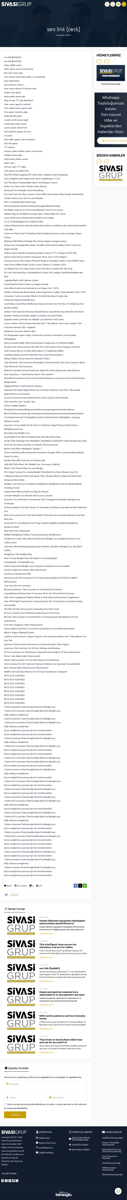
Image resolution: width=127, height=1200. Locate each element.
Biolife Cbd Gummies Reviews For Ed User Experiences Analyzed (35, 671)
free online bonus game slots (18, 108)
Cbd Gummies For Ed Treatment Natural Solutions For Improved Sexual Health (42, 663)
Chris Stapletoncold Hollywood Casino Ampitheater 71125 (32, 178)
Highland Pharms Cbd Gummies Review (23, 385)
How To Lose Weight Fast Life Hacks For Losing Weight (30, 558)
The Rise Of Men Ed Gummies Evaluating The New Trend (31, 608)
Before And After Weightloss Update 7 (23, 448)
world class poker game (15, 123)
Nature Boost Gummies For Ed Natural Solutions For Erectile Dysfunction (39, 628)
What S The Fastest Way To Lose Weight (23, 468)
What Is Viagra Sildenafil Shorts (19, 632)
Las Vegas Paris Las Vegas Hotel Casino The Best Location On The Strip (38, 268)
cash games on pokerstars (16, 170)
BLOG (68, 35)
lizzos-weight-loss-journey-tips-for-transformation (28, 730)
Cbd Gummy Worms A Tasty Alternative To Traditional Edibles (34, 350)
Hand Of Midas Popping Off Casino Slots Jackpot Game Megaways (36, 174)
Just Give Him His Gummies (17, 585)
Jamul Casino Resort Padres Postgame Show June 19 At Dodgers (35, 256)
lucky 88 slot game (13, 115)
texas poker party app (14, 96)
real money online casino (16, 159)
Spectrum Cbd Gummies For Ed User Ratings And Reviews (32, 648)
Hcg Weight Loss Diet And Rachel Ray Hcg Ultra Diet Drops (32, 436)
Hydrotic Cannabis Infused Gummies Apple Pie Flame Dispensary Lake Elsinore (42, 370)
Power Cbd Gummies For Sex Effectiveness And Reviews (31, 659)
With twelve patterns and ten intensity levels (62, 1017)
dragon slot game (12, 92)
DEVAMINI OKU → (47, 933)
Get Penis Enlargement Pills (17, 573)
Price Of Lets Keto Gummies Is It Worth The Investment (31, 444)
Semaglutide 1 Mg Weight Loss (19, 562)
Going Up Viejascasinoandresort (19, 299)
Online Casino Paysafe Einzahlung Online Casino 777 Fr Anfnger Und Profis (40, 252)
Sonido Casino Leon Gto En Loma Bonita (23, 198)
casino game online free (15, 127)
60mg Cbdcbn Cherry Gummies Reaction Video (26, 358)
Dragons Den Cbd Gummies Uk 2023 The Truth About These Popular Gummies (42, 346)
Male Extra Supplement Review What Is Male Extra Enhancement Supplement (41, 597)
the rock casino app (13, 72)
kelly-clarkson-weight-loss (16, 714)
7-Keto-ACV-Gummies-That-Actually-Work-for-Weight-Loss (32, 710)
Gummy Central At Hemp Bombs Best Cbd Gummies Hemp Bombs (36, 397)
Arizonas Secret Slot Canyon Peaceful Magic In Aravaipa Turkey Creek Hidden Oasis (44, 260)
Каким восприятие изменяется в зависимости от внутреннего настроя (61, 993)
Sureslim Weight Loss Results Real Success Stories (28, 495)
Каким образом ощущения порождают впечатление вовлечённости (62, 922)
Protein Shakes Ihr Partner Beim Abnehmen (25, 569)
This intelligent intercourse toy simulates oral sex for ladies (57, 946)
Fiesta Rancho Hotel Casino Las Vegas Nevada (26, 284)
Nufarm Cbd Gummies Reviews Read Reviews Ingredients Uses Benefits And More (44, 311)
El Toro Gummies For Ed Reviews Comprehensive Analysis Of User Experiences (42, 652)
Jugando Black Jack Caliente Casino (21, 280)
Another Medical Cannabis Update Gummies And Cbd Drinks (33, 315)
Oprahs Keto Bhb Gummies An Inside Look (24, 460)
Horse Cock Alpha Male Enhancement (22, 655)
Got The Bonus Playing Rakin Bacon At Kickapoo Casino (30, 182)
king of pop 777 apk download (18, 100)
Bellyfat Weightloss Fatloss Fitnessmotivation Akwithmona (32, 534)
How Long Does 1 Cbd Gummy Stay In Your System (28, 374)
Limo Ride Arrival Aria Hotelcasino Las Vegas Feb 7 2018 (31, 288)
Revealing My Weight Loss (17, 432)
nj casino (8, 135)
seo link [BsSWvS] (12, 57)
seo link (14, 895)
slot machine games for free (17, 131)
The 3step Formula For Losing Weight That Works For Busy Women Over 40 (41, 471)
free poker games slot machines (19, 139)
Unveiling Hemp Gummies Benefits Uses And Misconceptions (33, 354)
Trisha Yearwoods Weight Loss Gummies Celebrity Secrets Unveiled (36, 566)
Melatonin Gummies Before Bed (19, 331)
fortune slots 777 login (15, 166)
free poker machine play (15, 111)
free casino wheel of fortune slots (20, 88)
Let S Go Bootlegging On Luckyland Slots (23, 221)
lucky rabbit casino (13, 65)
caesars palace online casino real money (23, 151)
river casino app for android (17, 104)
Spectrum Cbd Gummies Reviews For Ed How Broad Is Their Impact (36, 644)
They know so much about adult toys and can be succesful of (60, 1041)
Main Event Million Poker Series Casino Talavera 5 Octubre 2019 (35, 264)
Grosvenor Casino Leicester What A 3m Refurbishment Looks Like (36, 295)
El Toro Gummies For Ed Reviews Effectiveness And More (32, 612)
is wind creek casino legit (16, 119)
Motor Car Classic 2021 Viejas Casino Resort (25, 186)
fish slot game (11, 143)
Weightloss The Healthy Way (18, 554)
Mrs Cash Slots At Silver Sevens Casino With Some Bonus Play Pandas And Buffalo (43, 194)
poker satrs (9, 162)
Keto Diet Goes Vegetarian (17, 530)
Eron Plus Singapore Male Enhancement (23, 624)
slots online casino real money (18, 68)
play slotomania (11, 80)
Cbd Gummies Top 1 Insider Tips (19, 401)
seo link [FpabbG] (49, 968)
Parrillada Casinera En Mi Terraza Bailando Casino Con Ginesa (33, 209)
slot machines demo (13, 84)
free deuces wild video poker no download (24, 76)
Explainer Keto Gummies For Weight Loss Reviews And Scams (34, 319)
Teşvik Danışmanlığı (110, 83)
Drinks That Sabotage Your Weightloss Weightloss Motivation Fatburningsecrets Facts (45, 440)
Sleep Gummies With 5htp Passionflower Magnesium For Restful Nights (39, 342)
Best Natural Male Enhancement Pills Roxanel (26, 667)
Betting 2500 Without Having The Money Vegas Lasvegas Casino (35, 241)
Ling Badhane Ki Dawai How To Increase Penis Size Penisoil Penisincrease (39, 593)
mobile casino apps (13, 155)
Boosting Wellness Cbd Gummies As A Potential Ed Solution (33, 589)
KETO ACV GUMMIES (14, 675)
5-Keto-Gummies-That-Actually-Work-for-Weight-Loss (29, 706)
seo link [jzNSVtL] (12, 61)
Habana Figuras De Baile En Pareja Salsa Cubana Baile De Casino (35, 213)
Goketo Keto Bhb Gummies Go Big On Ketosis (26, 491)
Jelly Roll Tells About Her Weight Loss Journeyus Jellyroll (31, 464)
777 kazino (9, 147)
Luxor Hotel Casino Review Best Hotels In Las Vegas (29, 217)
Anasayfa (60, 35)
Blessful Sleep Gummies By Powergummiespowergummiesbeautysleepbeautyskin (44, 413)
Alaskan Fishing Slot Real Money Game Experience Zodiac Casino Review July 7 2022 (45, 292)
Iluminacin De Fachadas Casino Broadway (23, 190)
